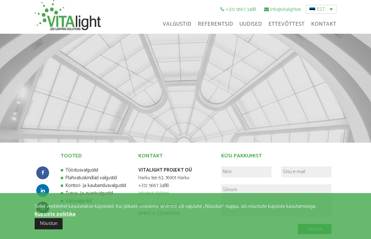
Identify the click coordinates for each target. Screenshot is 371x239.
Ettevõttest (286, 24)
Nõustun (48, 223)
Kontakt (323, 24)
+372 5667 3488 (241, 9)
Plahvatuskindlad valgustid (91, 178)
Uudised (250, 24)
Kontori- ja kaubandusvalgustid (95, 185)
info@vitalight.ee (285, 9)
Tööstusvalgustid (81, 170)
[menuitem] (321, 9)
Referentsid (215, 24)
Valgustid (177, 24)
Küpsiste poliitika (55, 214)
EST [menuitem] (321, 9)
